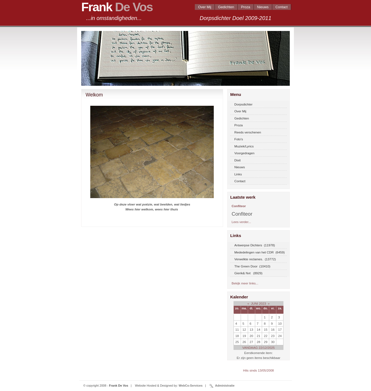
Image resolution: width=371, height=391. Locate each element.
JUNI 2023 (258, 303)
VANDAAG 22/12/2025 (258, 347)
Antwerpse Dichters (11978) (254, 245)
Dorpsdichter (243, 104)
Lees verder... (241, 222)
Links (238, 174)
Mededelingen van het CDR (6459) (259, 252)
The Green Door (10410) (252, 266)
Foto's (238, 139)
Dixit (237, 160)
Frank (117, 7)
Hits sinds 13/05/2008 (258, 370)
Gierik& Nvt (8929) (248, 273)
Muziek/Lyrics (244, 146)
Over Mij (204, 7)
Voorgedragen (244, 153)
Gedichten (226, 7)
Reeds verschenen (247, 132)
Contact (282, 7)
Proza (245, 7)
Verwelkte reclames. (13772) (255, 259)
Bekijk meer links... (245, 283)
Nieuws (263, 7)
